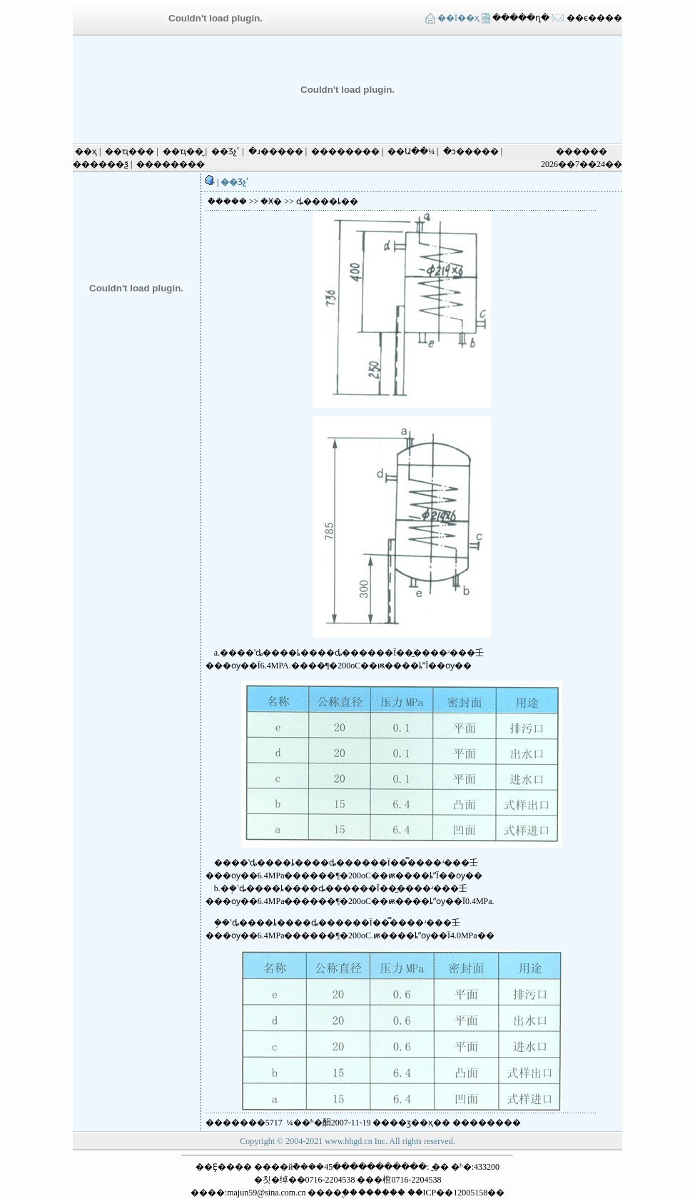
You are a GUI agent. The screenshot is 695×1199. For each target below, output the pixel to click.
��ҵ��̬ (183, 151)
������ (381, 1193)
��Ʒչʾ (225, 151)
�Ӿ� (271, 201)
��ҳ (86, 151)
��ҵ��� (129, 151)
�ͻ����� (471, 151)
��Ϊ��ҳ (458, 18)
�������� (345, 151)
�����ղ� (519, 18)
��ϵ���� (594, 18)
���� (487, 1123)
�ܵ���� (227, 201)
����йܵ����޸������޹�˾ (289, 1167)
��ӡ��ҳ (411, 1123)
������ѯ (100, 164)
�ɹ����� (275, 151)
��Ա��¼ (411, 151)
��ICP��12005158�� (456, 1193)
